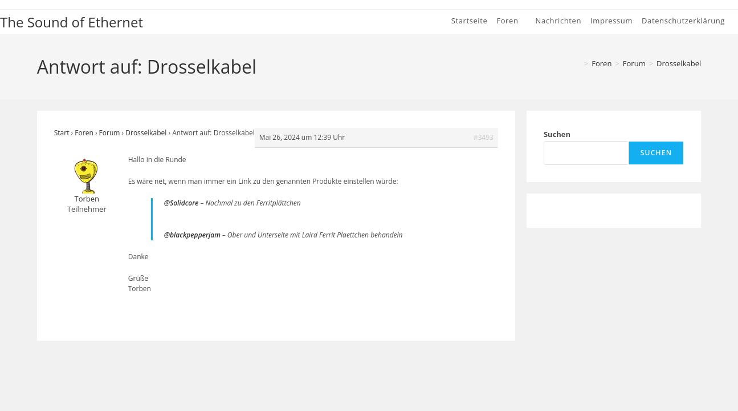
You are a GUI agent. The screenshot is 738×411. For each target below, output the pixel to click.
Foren (84, 133)
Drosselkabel (679, 63)
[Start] (577, 63)
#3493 (484, 137)
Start (62, 133)
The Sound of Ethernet (71, 22)
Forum (109, 133)
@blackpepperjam (192, 235)
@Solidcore (181, 203)
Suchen (557, 134)
